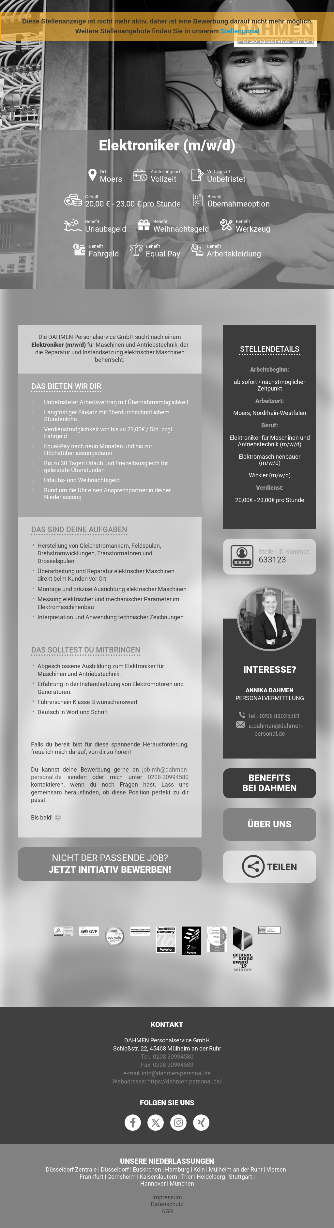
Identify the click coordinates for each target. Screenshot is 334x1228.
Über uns (270, 824)
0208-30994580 (168, 777)
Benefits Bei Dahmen (269, 783)
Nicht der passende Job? (110, 864)
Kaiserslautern (158, 1176)
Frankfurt (91, 1176)
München (182, 1183)
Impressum (167, 1197)
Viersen (276, 1169)
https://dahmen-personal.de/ (184, 1081)
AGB (167, 1211)
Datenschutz (167, 1204)
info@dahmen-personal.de (176, 1073)
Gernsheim (121, 1176)
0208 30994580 (173, 1056)
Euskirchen (147, 1169)
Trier (187, 1176)
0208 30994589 (173, 1064)
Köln (199, 1169)
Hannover (153, 1183)
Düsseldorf (115, 1169)
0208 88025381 (280, 716)
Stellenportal (240, 31)
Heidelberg (211, 1176)
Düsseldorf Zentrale (71, 1169)
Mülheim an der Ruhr (236, 1169)
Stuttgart (240, 1176)
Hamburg (177, 1169)
